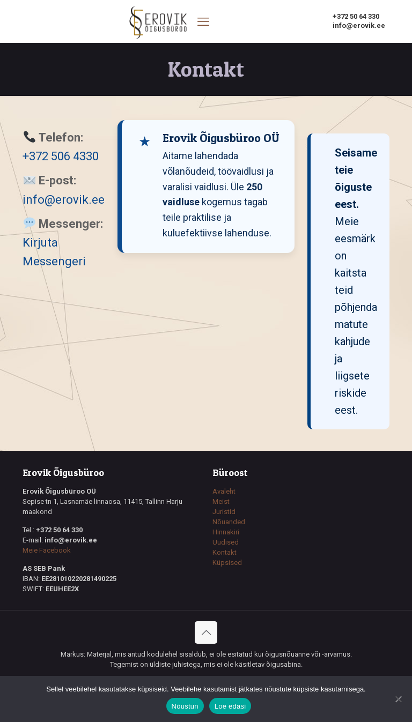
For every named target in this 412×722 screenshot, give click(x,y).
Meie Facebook (47, 550)
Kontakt (224, 552)
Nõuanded (228, 522)
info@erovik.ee (64, 199)
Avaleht (224, 491)
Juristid (224, 512)
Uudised (225, 542)
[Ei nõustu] (398, 699)
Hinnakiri (225, 532)
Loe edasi (230, 706)
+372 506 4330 (61, 156)
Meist (221, 501)
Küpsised (227, 563)
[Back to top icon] (206, 632)
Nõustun (185, 706)
